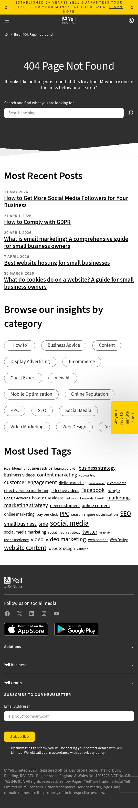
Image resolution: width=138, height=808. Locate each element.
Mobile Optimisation (31, 394)
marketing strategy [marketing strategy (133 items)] (26, 505)
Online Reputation (89, 394)
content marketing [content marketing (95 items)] (57, 475)
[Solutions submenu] (69, 647)
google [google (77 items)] (113, 491)
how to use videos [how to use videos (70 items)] (47, 498)
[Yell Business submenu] (69, 665)
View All (63, 378)
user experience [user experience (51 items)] (16, 540)
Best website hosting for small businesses (57, 263)
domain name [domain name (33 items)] (97, 483)
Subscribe (19, 736)
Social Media (78, 410)
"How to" (19, 345)
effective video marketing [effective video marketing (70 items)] (26, 491)
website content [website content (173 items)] (25, 548)
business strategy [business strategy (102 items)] (97, 468)
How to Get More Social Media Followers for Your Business (66, 202)
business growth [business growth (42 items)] (65, 469)
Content (107, 345)
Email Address (17, 706)
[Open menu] (7, 21)
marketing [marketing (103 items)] (118, 497)
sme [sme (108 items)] (43, 524)
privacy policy (94, 752)
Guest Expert (23, 378)
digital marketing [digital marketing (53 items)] (73, 483)
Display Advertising (30, 361)
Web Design (74, 426)
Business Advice (64, 345)
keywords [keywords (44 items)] (86, 498)
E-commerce (82, 361)
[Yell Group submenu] (69, 683)
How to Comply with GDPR (37, 222)
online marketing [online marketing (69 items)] (19, 515)
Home (6, 35)
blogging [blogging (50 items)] (18, 468)
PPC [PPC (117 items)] (64, 514)
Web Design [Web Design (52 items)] (119, 540)
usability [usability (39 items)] (105, 533)
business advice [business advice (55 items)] (39, 468)
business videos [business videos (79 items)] (19, 475)
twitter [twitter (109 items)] (89, 532)
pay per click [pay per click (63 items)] (47, 514)
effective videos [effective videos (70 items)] (65, 491)
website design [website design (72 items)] (61, 549)
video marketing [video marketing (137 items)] (66, 540)
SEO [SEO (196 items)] (125, 513)
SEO (42, 410)
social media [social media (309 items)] (69, 523)
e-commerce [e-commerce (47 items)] (116, 483)
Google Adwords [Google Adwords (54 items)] (17, 498)
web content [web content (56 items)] (98, 540)
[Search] (131, 113)
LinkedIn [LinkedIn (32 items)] (100, 498)
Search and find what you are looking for (39, 103)
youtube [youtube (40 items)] (82, 549)
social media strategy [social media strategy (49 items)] (64, 532)
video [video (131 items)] (37, 540)
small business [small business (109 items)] (20, 524)
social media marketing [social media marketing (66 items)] (25, 532)
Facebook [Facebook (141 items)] (92, 490)
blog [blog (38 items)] (7, 469)
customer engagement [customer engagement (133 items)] (30, 482)
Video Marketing (27, 426)
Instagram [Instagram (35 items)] (72, 499)
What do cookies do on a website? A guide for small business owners (69, 283)
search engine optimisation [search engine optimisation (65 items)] (94, 515)
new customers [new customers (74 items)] (65, 506)
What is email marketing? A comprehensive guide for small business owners (66, 242)
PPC (14, 410)
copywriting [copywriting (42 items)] (87, 475)
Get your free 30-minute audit (124, 417)
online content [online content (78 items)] (96, 506)
